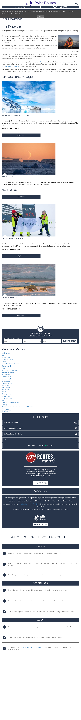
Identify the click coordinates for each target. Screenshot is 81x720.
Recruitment (6, 396)
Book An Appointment (40, 428)
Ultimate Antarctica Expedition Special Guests (17, 407)
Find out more (40, 483)
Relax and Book (7, 398)
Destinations (6, 353)
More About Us (40, 524)
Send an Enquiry (40, 422)
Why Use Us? (6, 411)
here (22, 13)
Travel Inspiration (7, 377)
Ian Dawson (6, 374)
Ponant (42, 62)
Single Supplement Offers (10, 402)
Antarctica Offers (7, 359)
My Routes (5, 390)
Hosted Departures (8, 372)
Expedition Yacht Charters (10, 364)
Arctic (4, 362)
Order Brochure (7, 394)
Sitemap (4, 405)
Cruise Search (6, 366)
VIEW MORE (21, 135)
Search (4, 400)
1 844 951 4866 (60, 7)
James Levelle (7, 379)
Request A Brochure (40, 434)
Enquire (4, 368)
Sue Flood (66, 62)
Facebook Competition (10, 370)
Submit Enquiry (69, 341)
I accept (40, 16)
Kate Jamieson (7, 383)
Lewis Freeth (6, 385)
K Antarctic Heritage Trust (28, 504)
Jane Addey (6, 381)
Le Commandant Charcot (10, 66)
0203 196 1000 (21, 7)
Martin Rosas (6, 387)
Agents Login (6, 357)
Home (4, 355)
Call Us (40, 440)
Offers (4, 392)
